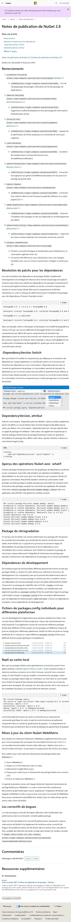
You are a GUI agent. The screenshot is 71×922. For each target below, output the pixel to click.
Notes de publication (26, 19)
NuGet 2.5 (61, 742)
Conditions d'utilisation (10, 919)
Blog (54, 912)
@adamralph (12, 208)
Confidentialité (19, 915)
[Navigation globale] (2, 3)
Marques (38, 919)
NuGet (12, 19)
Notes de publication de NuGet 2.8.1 (47, 57)
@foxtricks (11, 126)
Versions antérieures (43, 912)
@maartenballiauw (14, 102)
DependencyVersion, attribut (14, 48)
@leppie (58, 78)
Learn (4, 19)
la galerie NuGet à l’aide (31, 668)
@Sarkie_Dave (13, 167)
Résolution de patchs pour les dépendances (19, 41)
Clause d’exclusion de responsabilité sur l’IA (17, 912)
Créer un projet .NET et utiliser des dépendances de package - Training (28, 882)
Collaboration (7, 915)
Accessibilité (25, 919)
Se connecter (64, 3)
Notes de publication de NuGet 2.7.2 (16, 57)
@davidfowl (12, 228)
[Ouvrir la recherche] (56, 3)
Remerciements (9, 38)
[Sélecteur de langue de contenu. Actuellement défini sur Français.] (7, 906)
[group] (35, 313)
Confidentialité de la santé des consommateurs (46, 915)
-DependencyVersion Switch (14, 44)
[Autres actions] (67, 19)
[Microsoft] (35, 3)
